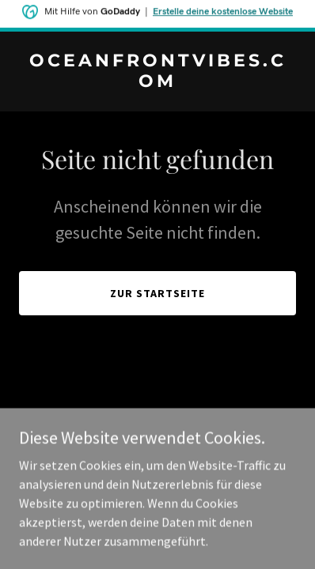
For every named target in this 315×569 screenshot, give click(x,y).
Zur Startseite (157, 293)
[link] (157, 82)
